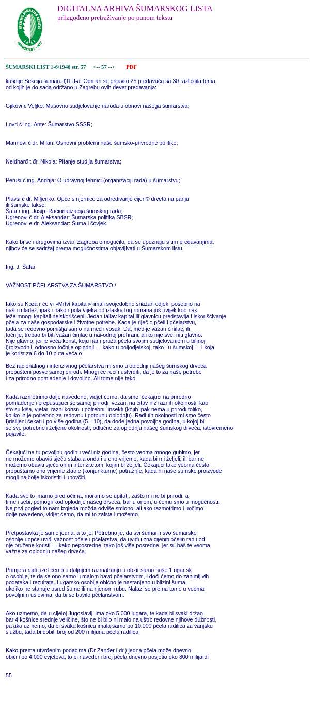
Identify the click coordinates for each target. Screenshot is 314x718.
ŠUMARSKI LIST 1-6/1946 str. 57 (46, 67)
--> (112, 67)
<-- (97, 67)
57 (104, 67)
